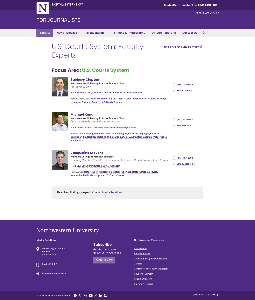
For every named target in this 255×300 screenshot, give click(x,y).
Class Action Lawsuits (137, 99)
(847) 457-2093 (185, 158)
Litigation (76, 102)
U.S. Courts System (111, 102)
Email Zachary (184, 91)
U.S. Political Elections (140, 137)
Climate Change (158, 99)
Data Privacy (91, 172)
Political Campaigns (138, 134)
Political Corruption (93, 175)
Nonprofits (76, 175)
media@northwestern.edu (54, 274)
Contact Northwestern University (151, 269)
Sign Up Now (104, 260)
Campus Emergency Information (150, 259)
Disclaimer (198, 295)
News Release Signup (207, 13)
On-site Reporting (164, 32)
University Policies (143, 284)
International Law (133, 93)
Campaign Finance (94, 134)
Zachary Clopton (85, 79)
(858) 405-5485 (185, 85)
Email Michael (184, 126)
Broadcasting (96, 32)
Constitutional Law (112, 93)
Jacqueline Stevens (87, 152)
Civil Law (96, 93)
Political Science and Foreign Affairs (117, 128)
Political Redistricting (94, 137)
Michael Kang (82, 114)
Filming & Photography (129, 32)
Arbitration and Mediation (98, 99)
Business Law (84, 93)
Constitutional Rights (116, 134)
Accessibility (140, 249)
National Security (91, 102)
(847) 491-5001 (49, 264)
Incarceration (120, 172)
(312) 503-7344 (185, 120)
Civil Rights (119, 99)
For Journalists (58, 20)
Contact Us (189, 32)
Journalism (114, 166)
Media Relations (112, 192)
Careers (138, 264)
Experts (45, 32)
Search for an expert (181, 47)
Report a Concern (143, 279)
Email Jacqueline (186, 164)
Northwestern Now (67, 4)
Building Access (142, 254)
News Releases (68, 32)
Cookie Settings (211, 295)
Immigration (105, 172)
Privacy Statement (143, 274)
